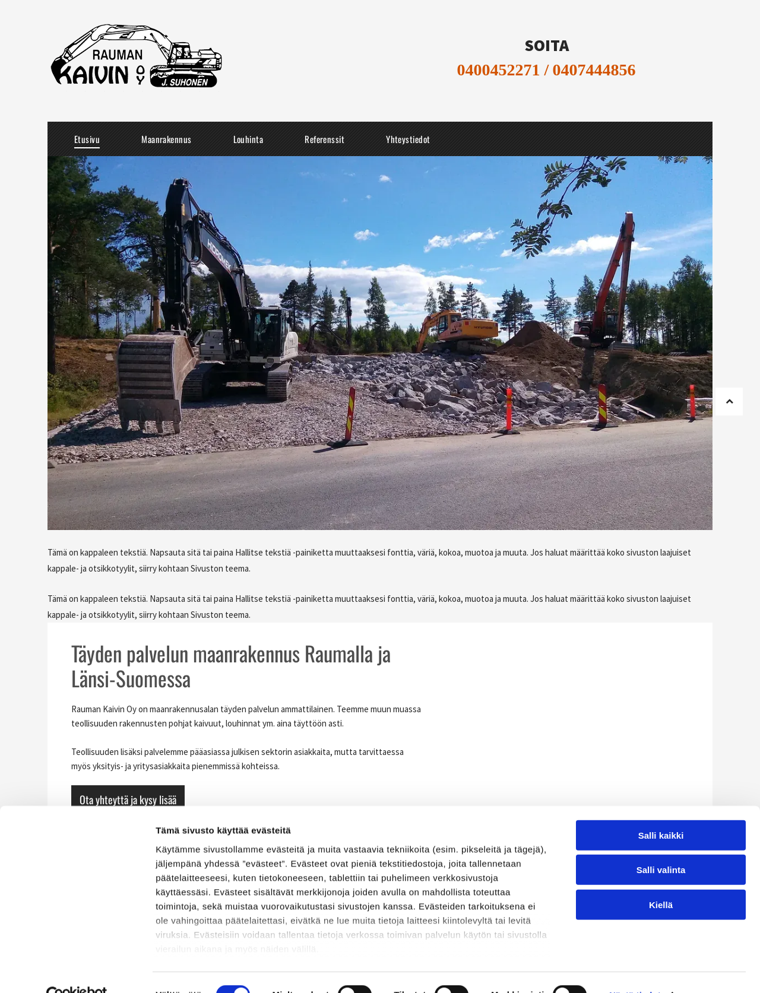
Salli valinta (661, 844)
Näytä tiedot (635, 970)
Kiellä (661, 879)
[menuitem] (87, 138)
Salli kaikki (661, 810)
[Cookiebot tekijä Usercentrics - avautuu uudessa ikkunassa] (77, 970)
